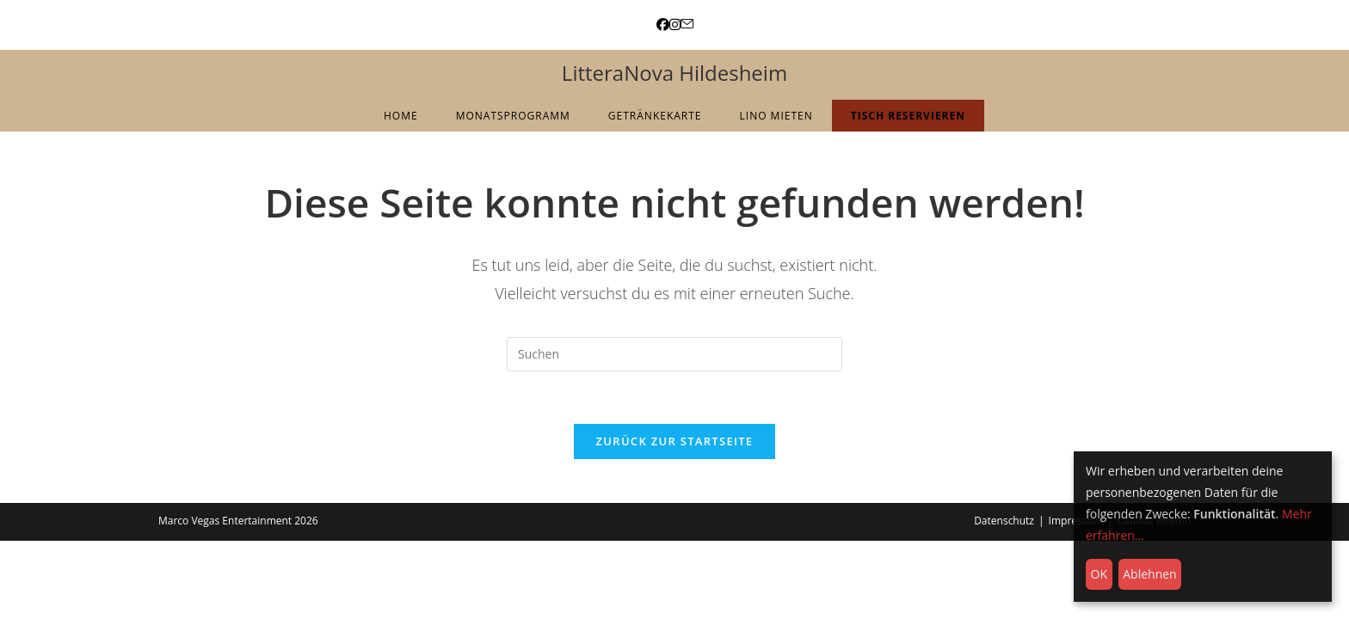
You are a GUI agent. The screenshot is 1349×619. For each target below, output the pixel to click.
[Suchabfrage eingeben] (674, 354)
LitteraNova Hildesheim (674, 72)
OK (1099, 574)
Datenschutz (1004, 520)
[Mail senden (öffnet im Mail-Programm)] (687, 24)
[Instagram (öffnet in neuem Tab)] (675, 24)
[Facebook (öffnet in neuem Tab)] (662, 24)
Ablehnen (1149, 574)
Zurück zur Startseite (675, 441)
